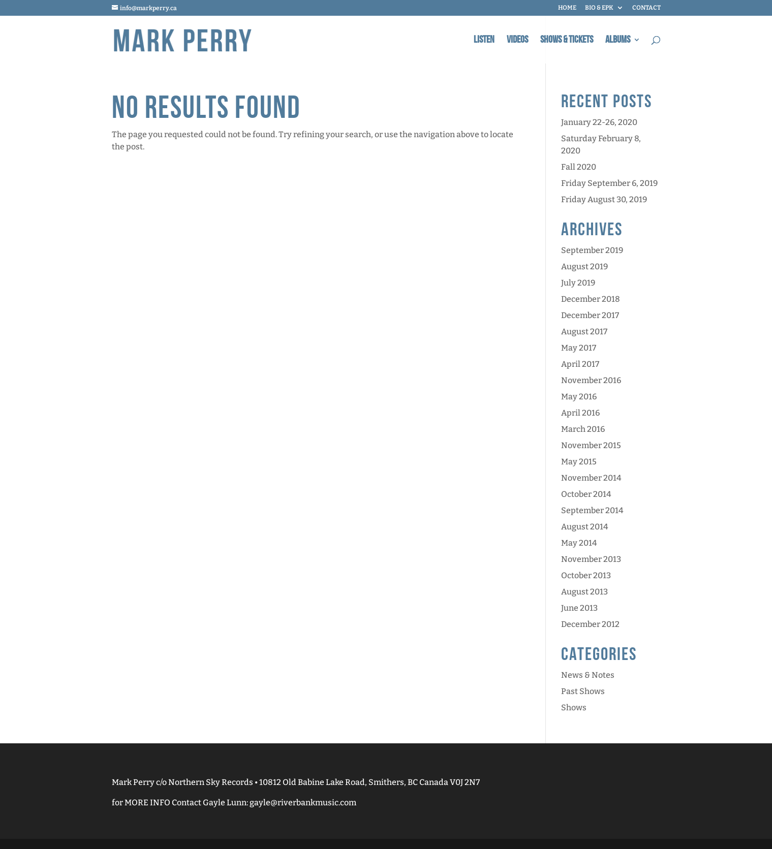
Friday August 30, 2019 (604, 199)
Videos (517, 41)
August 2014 (584, 526)
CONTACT (646, 8)
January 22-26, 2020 (599, 122)
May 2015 (579, 461)
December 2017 (590, 315)
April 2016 (580, 413)
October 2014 (586, 494)
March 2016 (583, 429)
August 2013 (584, 591)
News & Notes (587, 675)
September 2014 (592, 510)
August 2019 (584, 266)
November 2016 (591, 380)
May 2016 (579, 396)
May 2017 (578, 348)
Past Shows (583, 691)
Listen (484, 41)
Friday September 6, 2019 (609, 183)
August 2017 (584, 331)
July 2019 (578, 283)
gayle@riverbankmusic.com (303, 802)
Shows (573, 707)
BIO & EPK (599, 8)
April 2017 (580, 364)
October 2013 (586, 575)
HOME (567, 8)
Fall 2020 (578, 167)
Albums (617, 41)
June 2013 (579, 608)
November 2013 (591, 559)
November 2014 (591, 478)
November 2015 (591, 445)
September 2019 (592, 250)
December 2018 (590, 299)
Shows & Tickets (566, 41)
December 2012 (590, 624)
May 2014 (579, 543)
